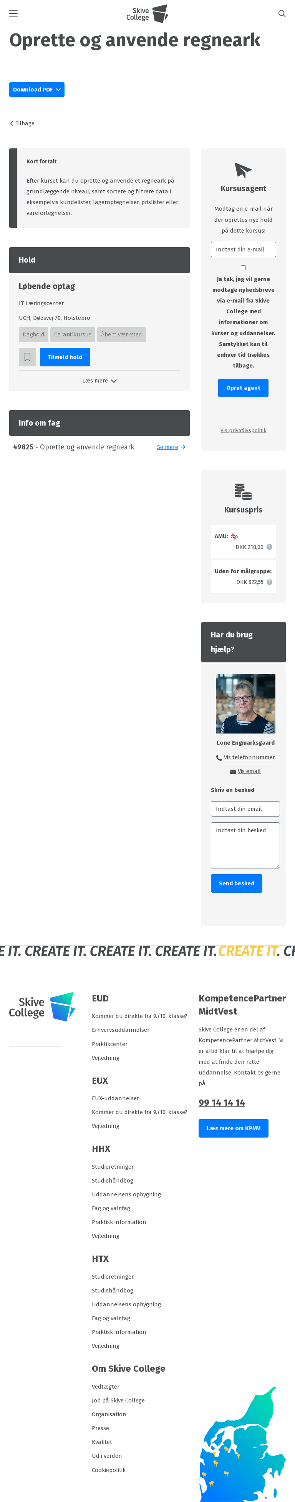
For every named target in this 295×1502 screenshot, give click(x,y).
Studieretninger (113, 1166)
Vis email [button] (249, 771)
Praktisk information (119, 1222)
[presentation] (243, 411)
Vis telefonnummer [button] (249, 757)
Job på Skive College (118, 1400)
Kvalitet (102, 1442)
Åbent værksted (121, 334)
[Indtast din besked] (245, 845)
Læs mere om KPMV (233, 1128)
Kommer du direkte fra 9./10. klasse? (139, 1016)
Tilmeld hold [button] (65, 357)
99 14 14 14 (222, 1102)
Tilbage (25, 123)
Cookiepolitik (109, 1470)
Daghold (34, 334)
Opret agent (243, 387)
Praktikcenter (110, 1044)
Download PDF (33, 89)
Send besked (236, 883)
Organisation (109, 1414)
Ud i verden (107, 1455)
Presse (100, 1428)
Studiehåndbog (112, 1180)
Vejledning (105, 1058)
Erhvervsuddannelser (120, 1029)
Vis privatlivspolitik (243, 430)
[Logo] (147, 13)
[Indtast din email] (245, 809)
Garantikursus (72, 334)
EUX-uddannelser (115, 1098)
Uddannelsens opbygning (126, 1194)
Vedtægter (105, 1386)
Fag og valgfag (111, 1208)
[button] (67, 13)
